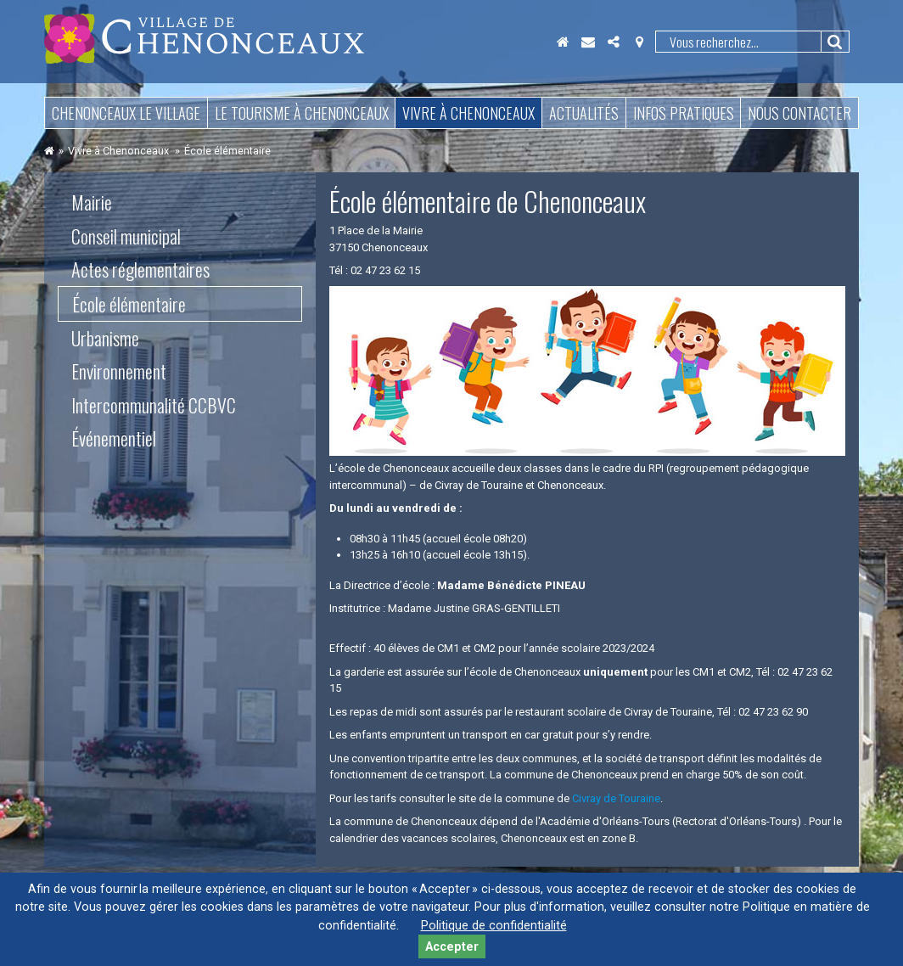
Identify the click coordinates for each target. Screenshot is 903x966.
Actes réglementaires (140, 269)
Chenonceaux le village (126, 113)
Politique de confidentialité (494, 925)
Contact (588, 41)
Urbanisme (105, 337)
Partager (613, 41)
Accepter (452, 947)
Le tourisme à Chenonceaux (302, 113)
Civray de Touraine (616, 798)
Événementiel (113, 438)
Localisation (639, 41)
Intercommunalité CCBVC (153, 404)
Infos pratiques (683, 113)
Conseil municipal (126, 236)
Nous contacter (799, 113)
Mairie (91, 202)
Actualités (584, 113)
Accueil (562, 41)
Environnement (118, 371)
